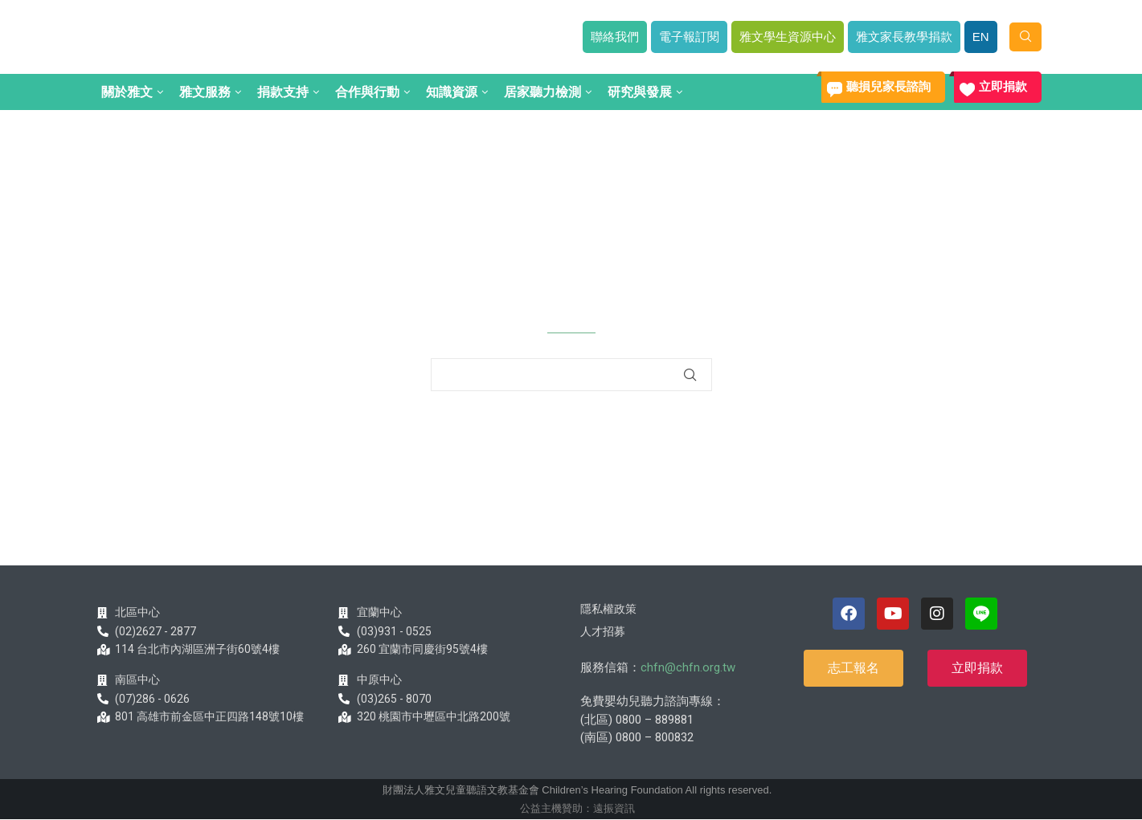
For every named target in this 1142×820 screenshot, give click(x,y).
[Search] (1025, 36)
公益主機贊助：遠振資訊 (577, 808)
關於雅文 (127, 92)
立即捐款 (1003, 86)
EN (980, 36)
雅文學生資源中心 (787, 36)
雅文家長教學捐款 (904, 36)
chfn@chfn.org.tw (688, 667)
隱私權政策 (608, 608)
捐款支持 (283, 92)
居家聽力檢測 (542, 92)
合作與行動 (367, 92)
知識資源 (451, 92)
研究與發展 (640, 92)
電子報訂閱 (689, 36)
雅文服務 (205, 92)
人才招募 (602, 631)
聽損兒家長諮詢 (888, 86)
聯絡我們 (615, 36)
